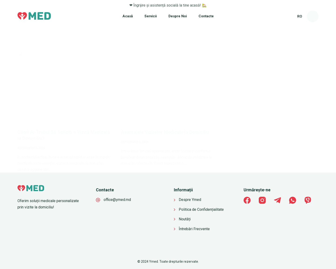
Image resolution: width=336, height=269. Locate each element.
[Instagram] (262, 200)
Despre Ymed (190, 199)
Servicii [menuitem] (150, 16)
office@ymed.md (117, 199)
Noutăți (185, 219)
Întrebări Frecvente (194, 229)
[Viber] (307, 200)
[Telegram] (277, 200)
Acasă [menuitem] (127, 16)
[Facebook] (247, 200)
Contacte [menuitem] (206, 16)
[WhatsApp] (292, 200)
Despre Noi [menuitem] (177, 16)
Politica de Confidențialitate (201, 209)
